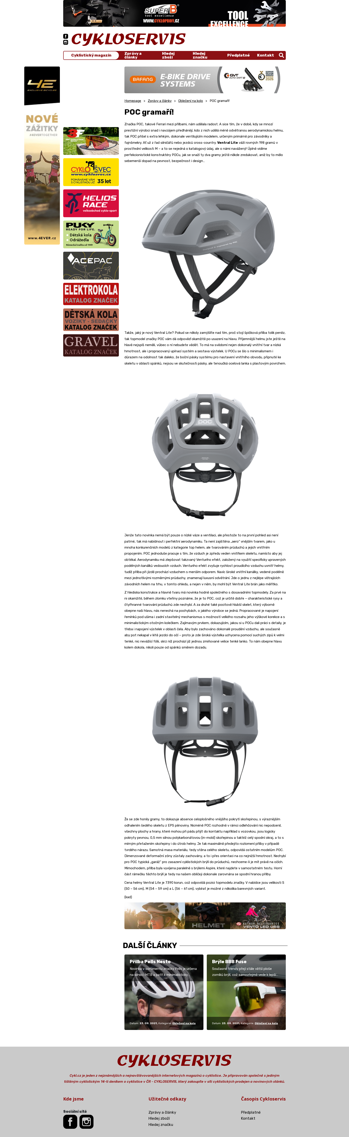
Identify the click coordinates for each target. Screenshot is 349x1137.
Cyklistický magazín (91, 55)
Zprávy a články (133, 55)
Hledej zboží (168, 55)
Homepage (132, 101)
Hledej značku (200, 55)
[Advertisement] (91, 94)
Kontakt (265, 55)
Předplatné (238, 55)
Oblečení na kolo (190, 101)
